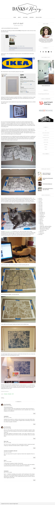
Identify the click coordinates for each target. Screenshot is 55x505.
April (41, 223)
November (42, 213)
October (41, 215)
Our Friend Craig (43, 230)
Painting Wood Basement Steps (48, 179)
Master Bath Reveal (46, 85)
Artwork (6, 394)
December (42, 212)
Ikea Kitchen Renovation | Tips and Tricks (48, 189)
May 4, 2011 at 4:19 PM (7, 428)
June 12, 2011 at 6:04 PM (7, 461)
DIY (13, 394)
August (41, 217)
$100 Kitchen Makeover (47, 183)
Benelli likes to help (8, 231)
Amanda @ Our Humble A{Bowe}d (10, 450)
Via (18, 118)
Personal (46, 144)
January (41, 233)
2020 (40, 198)
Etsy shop (28, 384)
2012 (40, 209)
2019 (40, 199)
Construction (46, 135)
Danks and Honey (6, 503)
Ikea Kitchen (46, 142)
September (42, 216)
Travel (46, 149)
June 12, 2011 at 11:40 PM (8, 472)
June (41, 220)
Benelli (9, 394)
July (40, 219)
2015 (40, 205)
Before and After (46, 137)
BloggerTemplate (15, 503)
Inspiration (46, 139)
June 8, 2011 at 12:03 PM (7, 452)
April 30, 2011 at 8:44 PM (7, 405)
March (41, 231)
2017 (40, 202)
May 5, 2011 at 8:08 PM (7, 442)
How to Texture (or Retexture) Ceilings (47, 174)
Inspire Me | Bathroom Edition (45, 226)
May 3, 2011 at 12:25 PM (7, 417)
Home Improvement (45, 132)
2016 (40, 203)
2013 (40, 208)
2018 (40, 201)
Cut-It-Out (42, 224)
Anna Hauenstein (7, 404)
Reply (34, 413)
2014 (40, 206)
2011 (40, 210)
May (40, 222)
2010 (40, 234)
